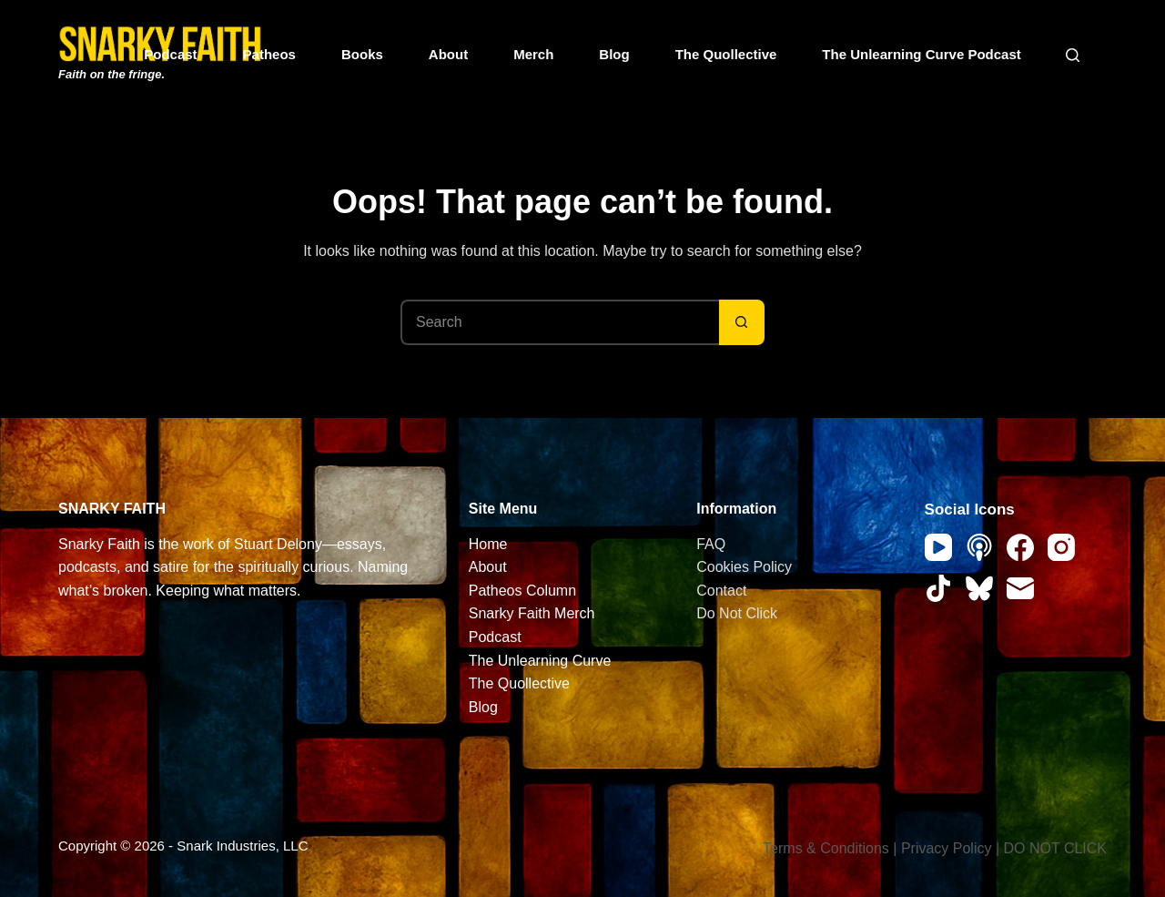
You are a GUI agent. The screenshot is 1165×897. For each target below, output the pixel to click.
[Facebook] (1020, 547)
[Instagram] (1061, 547)
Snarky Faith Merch (532, 613)
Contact (721, 590)
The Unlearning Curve (540, 660)
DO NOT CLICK (1056, 848)
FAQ (710, 544)
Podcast (170, 54)
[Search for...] (559, 322)
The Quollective (726, 54)
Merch (533, 54)
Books (362, 54)
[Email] (1020, 588)
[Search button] (742, 322)
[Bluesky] (979, 588)
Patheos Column (522, 590)
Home (488, 544)
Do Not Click (736, 613)
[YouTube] (938, 547)
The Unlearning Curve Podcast (921, 54)
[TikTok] (938, 588)
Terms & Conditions (826, 848)
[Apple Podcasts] (979, 547)
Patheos (269, 54)
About (448, 54)
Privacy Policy (946, 848)
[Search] (1072, 55)
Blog (614, 54)
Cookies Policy (744, 567)
